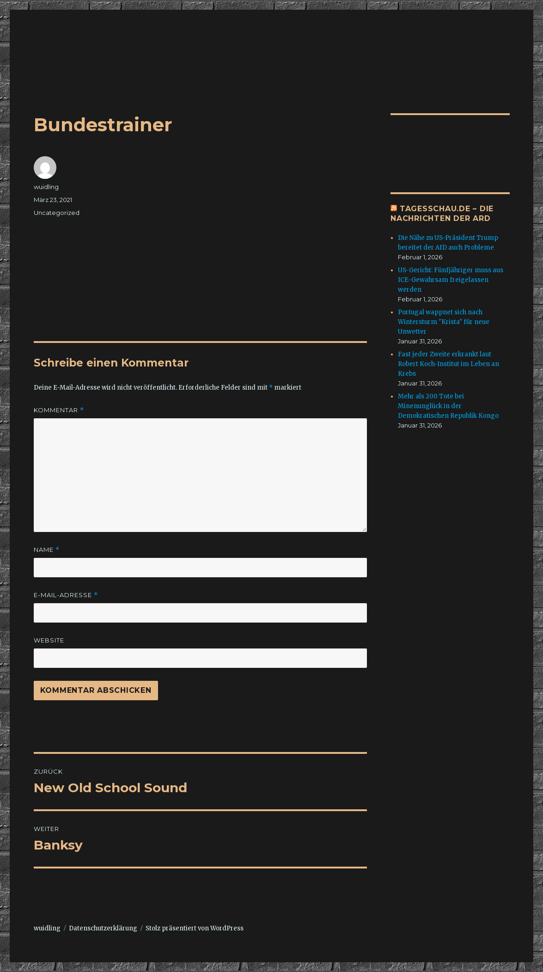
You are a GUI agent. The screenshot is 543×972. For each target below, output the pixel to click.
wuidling (46, 186)
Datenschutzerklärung (103, 928)
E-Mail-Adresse (66, 595)
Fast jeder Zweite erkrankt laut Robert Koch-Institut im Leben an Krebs (448, 364)
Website (49, 640)
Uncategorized (56, 212)
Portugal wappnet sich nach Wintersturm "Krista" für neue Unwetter (443, 322)
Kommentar (59, 410)
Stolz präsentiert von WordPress (195, 928)
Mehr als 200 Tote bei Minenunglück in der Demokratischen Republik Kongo (448, 406)
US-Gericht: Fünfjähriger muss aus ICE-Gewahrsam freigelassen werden (450, 279)
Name (47, 550)
